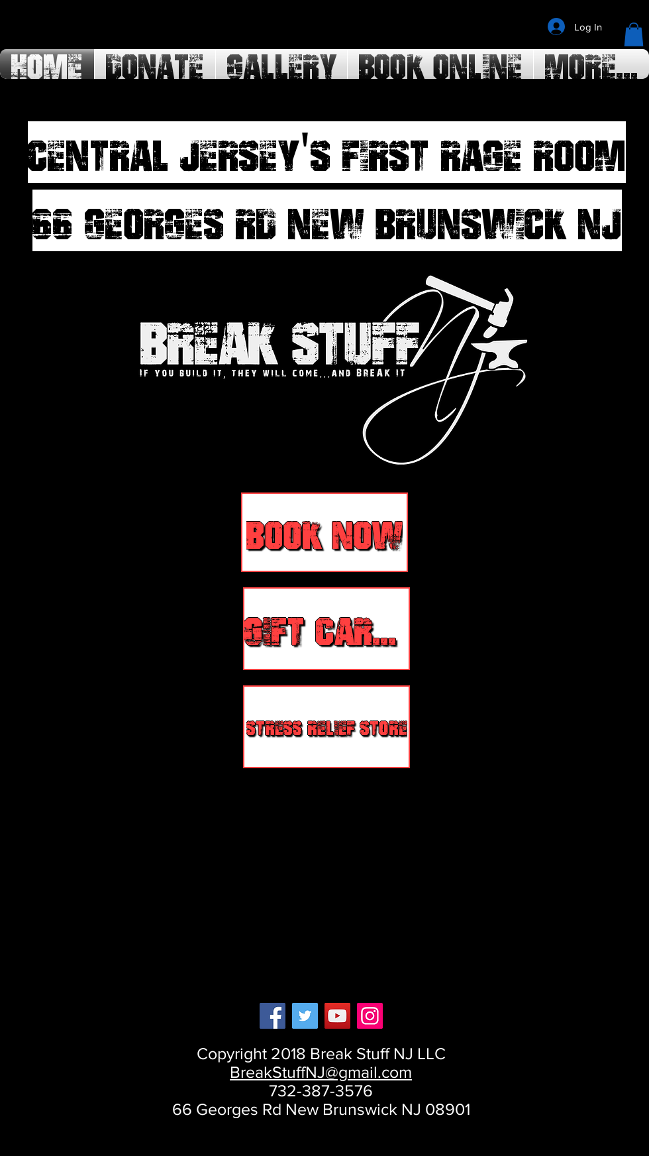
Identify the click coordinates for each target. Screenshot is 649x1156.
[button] (634, 34)
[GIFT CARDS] (326, 628)
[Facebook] (272, 1016)
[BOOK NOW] (324, 532)
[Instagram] (370, 1016)
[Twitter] (305, 1016)
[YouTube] (337, 1016)
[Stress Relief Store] (326, 726)
